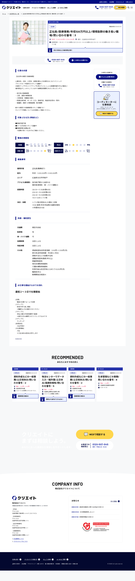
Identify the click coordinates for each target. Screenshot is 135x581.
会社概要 (111, 2)
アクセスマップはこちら (20, 552)
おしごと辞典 (51, 8)
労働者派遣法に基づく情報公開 (69, 574)
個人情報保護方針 (49, 574)
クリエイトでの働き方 (39, 8)
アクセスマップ (120, 2)
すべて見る (115, 512)
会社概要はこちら (18, 549)
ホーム (4, 13)
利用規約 (57, 574)
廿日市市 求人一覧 (14, 13)
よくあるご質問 (62, 8)
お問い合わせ (129, 2)
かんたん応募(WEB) (106, 77)
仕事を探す (26, 8)
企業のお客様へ (103, 2)
